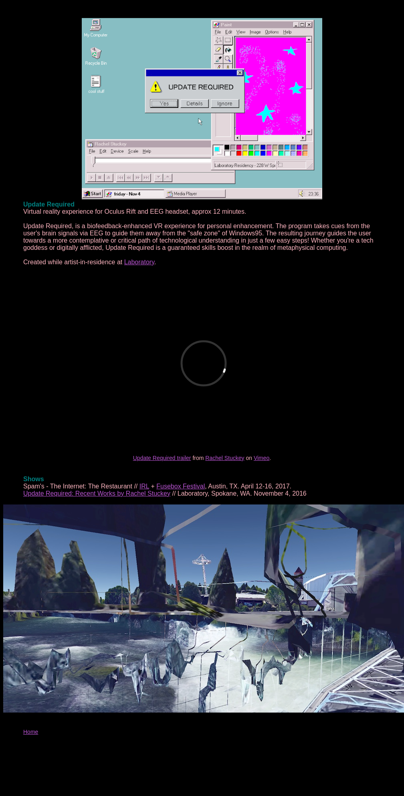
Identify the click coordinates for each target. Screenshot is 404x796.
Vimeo (261, 458)
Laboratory (139, 262)
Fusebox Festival (180, 486)
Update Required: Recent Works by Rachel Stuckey (96, 493)
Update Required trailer (162, 458)
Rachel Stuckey (224, 458)
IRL (144, 486)
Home (30, 732)
